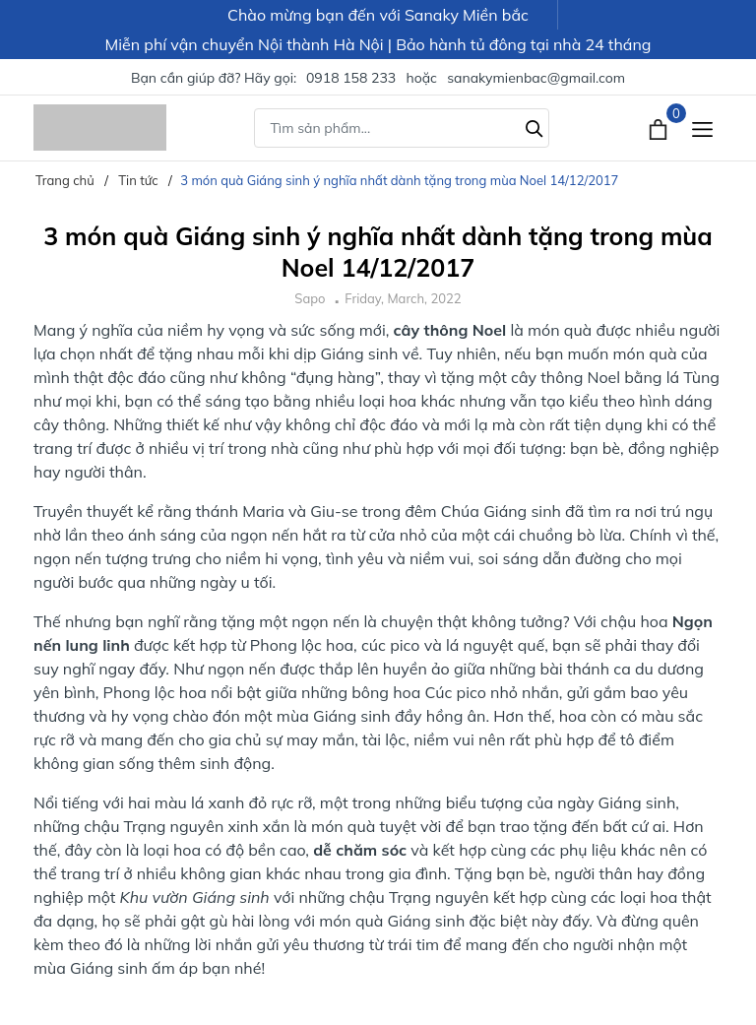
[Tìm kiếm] (534, 126)
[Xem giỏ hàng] (660, 127)
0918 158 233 (351, 78)
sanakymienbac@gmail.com (536, 78)
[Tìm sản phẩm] (401, 128)
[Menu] (702, 127)
